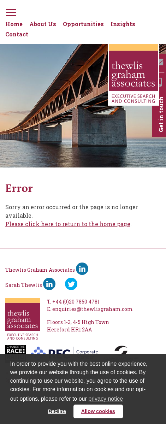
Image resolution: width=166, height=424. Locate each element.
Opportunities (83, 24)
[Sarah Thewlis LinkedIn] (49, 284)
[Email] (158, 62)
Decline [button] (57, 411)
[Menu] (10, 11)
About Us (42, 24)
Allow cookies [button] (98, 411)
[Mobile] (159, 82)
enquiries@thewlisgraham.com (92, 309)
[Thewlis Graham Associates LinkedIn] (82, 269)
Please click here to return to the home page (67, 224)
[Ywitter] (71, 284)
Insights (123, 24)
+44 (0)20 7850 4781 (76, 301)
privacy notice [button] (105, 399)
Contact (16, 34)
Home (14, 24)
